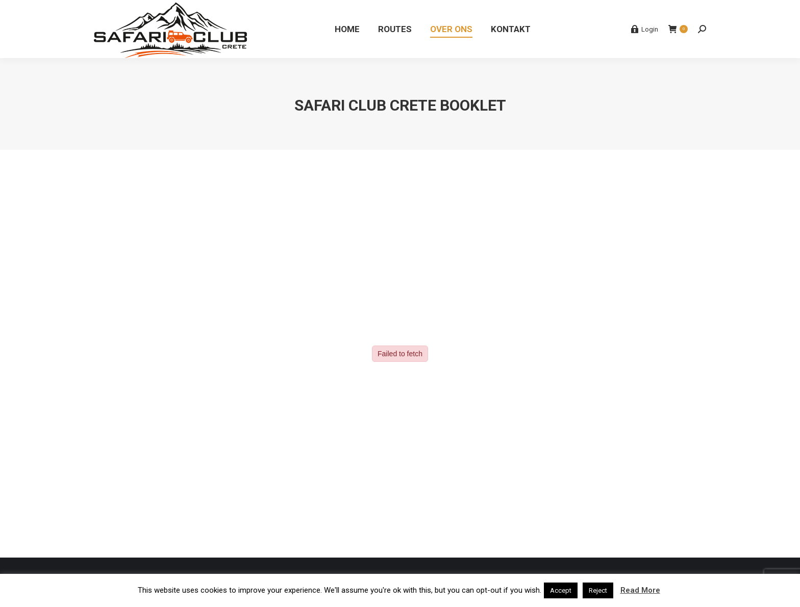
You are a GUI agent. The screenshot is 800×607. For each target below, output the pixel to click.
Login (644, 29)
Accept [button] (560, 590)
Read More (640, 590)
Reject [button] (598, 590)
